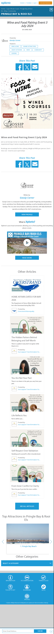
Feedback (28, 3)
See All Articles (27, 506)
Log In (35, 3)
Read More (27, 258)
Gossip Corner (15, 40)
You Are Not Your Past (21, 378)
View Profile (27, 214)
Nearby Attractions (29, 46)
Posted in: (13, 44)
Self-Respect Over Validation (24, 450)
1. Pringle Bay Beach (28, 546)
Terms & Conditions (39, 602)
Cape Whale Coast (12, 9)
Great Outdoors (16, 50)
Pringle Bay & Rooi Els (16, 13)
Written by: (27, 195)
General (14, 53)
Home (3, 9)
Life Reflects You (19, 415)
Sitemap (46, 602)
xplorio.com (31, 602)
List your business (45, 3)
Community (12, 11)
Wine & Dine (15, 46)
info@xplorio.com (24, 602)
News (28, 50)
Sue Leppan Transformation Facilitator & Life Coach (29, 352)
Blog (5, 11)
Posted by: (13, 38)
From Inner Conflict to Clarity (25, 486)
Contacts (22, 3)
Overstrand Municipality (26, 311)
